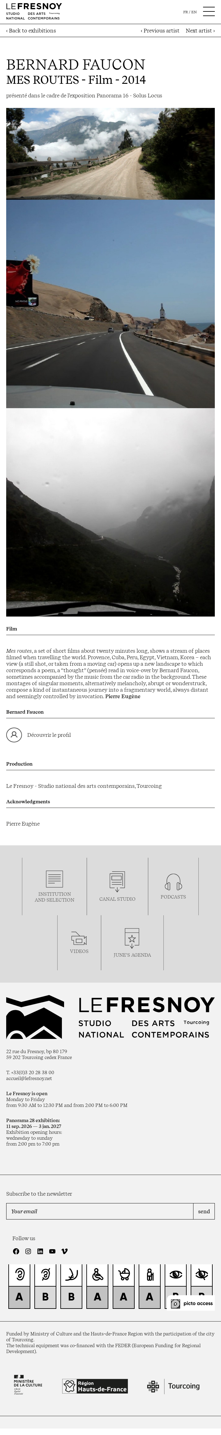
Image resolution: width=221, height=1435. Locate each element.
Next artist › (200, 30)
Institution (54, 894)
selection (60, 900)
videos (79, 951)
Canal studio (117, 899)
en (194, 12)
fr (185, 12)
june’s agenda (132, 955)
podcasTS (173, 897)
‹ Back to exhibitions (31, 30)
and (40, 900)
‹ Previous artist (160, 30)
